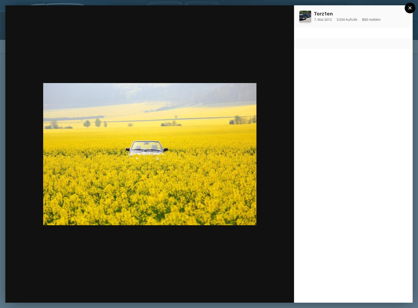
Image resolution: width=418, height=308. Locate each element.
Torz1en (323, 13)
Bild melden (371, 19)
